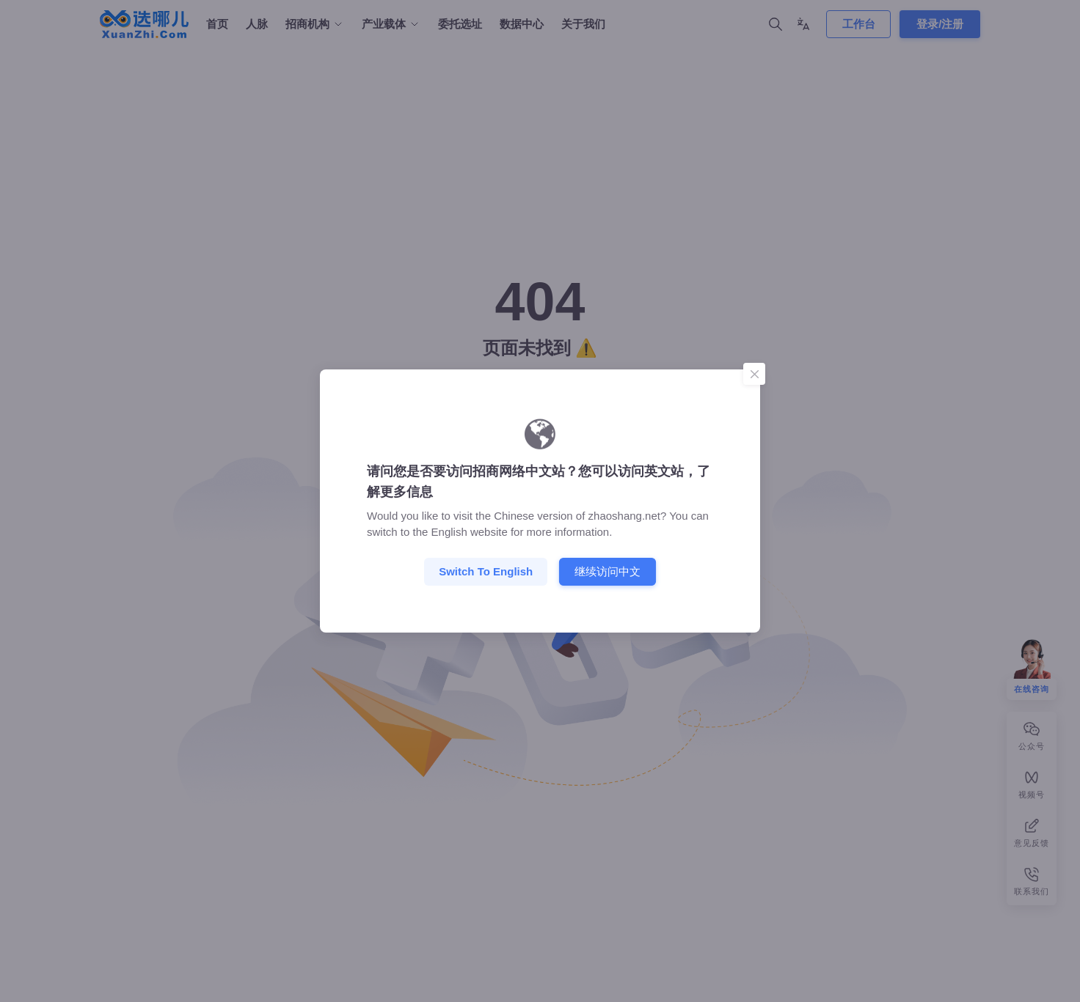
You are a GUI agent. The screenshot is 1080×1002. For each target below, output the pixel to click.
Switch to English (486, 571)
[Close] (754, 374)
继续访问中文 (607, 571)
